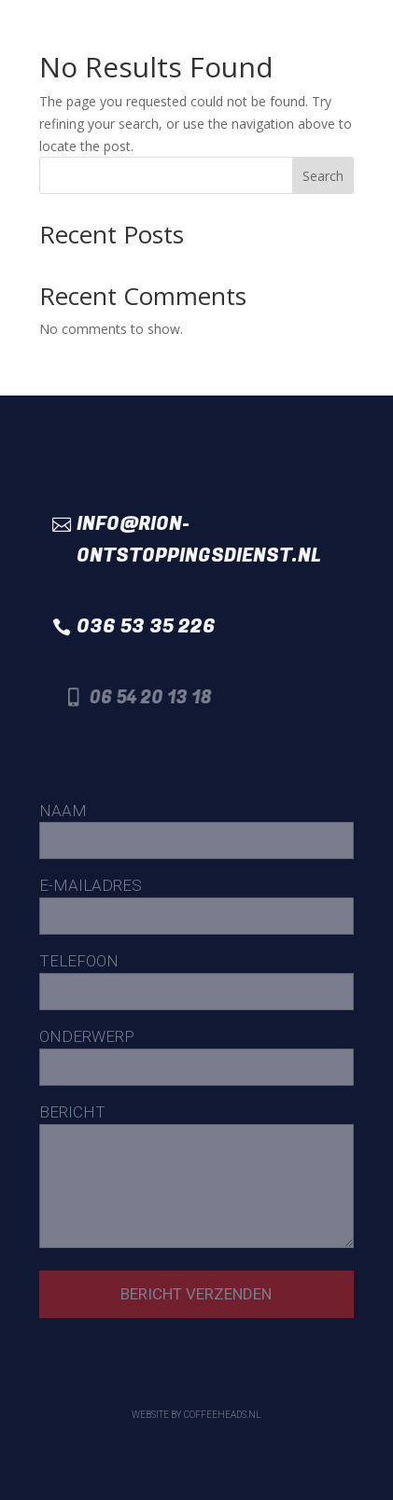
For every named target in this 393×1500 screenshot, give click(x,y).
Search (323, 176)
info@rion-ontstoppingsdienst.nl (198, 539)
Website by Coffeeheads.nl (196, 1415)
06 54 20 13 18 (156, 697)
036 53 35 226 (146, 626)
